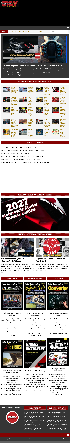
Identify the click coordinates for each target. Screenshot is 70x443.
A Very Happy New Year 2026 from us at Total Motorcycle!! (47, 132)
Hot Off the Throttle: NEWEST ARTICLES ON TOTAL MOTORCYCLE (35, 81)
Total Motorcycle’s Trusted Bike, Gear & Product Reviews (35, 235)
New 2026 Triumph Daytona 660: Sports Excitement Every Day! (33, 413)
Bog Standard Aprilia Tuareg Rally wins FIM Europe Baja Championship (22, 159)
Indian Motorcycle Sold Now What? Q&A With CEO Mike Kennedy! (14, 123)
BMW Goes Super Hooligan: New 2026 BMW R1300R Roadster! (14, 111)
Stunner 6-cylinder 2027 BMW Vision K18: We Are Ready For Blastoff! (33, 65)
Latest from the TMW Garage (57, 408)
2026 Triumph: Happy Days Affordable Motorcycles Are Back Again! (14, 133)
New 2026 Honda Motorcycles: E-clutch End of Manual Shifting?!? (31, 111)
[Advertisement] (44, 13)
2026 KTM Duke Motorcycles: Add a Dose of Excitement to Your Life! (47, 123)
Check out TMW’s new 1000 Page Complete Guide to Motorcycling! (47, 91)
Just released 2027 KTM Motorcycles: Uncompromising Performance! (14, 101)
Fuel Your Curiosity (35, 408)
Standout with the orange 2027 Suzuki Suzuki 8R (15, 153)
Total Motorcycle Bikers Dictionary (35, 371)
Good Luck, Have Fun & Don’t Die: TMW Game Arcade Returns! (30, 101)
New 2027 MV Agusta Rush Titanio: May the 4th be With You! (31, 90)
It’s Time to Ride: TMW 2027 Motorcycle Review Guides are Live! (63, 91)
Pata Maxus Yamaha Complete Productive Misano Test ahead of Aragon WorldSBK (25, 162)
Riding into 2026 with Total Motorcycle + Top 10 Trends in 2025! (31, 133)
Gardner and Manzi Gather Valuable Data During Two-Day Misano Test (22, 156)
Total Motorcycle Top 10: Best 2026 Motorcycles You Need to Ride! (32, 425)
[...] (21, 75)
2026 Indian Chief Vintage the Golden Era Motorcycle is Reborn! (31, 122)
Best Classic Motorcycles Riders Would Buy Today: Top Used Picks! (47, 111)
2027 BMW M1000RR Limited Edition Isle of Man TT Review (18, 147)
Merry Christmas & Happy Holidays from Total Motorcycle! (63, 133)
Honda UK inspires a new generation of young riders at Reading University (22, 150)
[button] (68, 27)
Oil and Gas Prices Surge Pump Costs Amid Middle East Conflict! (63, 100)
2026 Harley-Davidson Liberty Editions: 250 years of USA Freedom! (63, 123)
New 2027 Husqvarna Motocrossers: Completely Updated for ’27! (14, 91)
